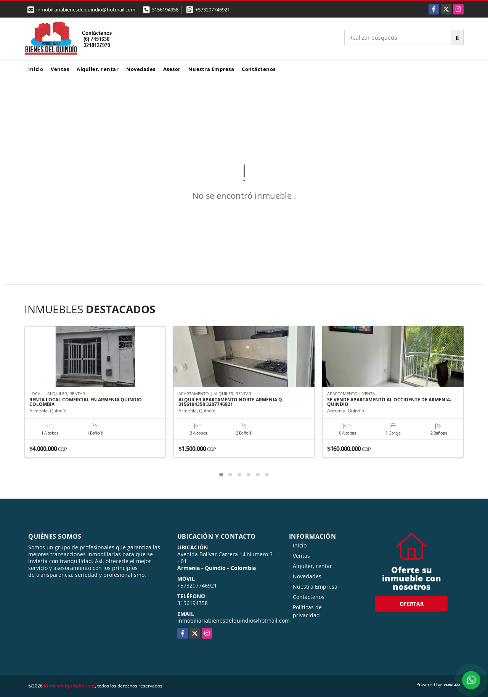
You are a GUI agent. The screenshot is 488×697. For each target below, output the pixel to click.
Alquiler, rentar (98, 69)
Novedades (141, 69)
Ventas (60, 69)
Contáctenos (259, 69)
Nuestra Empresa (211, 69)
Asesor (172, 69)
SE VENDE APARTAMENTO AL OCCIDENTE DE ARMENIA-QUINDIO (389, 402)
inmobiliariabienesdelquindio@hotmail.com (233, 620)
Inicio (35, 69)
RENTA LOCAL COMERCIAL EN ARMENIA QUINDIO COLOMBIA (85, 402)
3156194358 (165, 9)
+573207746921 (212, 9)
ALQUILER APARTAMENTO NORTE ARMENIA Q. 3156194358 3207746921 (230, 402)
